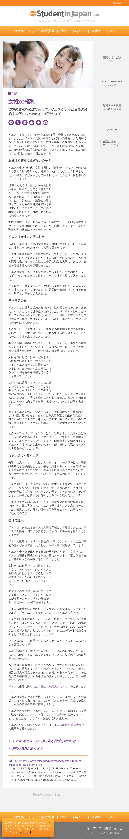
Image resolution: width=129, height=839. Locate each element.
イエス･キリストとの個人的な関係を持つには (44, 741)
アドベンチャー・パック (112, 83)
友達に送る (107, 141)
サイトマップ (109, 144)
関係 (63, 31)
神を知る (79, 31)
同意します (26, 832)
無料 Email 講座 (112, 107)
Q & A (111, 31)
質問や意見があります (27, 748)
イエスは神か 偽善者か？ (69, 724)
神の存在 (20, 31)
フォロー (112, 129)
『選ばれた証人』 (48, 686)
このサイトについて (94, 833)
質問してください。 (112, 59)
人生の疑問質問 (43, 31)
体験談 (96, 31)
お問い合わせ (113, 828)
